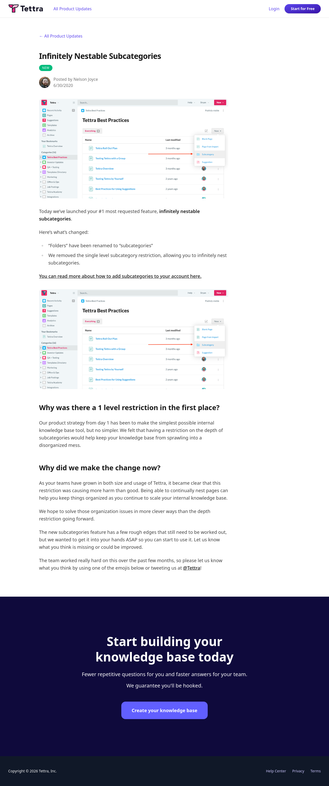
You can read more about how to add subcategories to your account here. (120, 276)
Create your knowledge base (164, 710)
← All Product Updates (61, 36)
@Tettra (191, 568)
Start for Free (303, 8)
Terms (315, 771)
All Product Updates (72, 9)
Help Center (276, 771)
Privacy (298, 771)
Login (274, 9)
